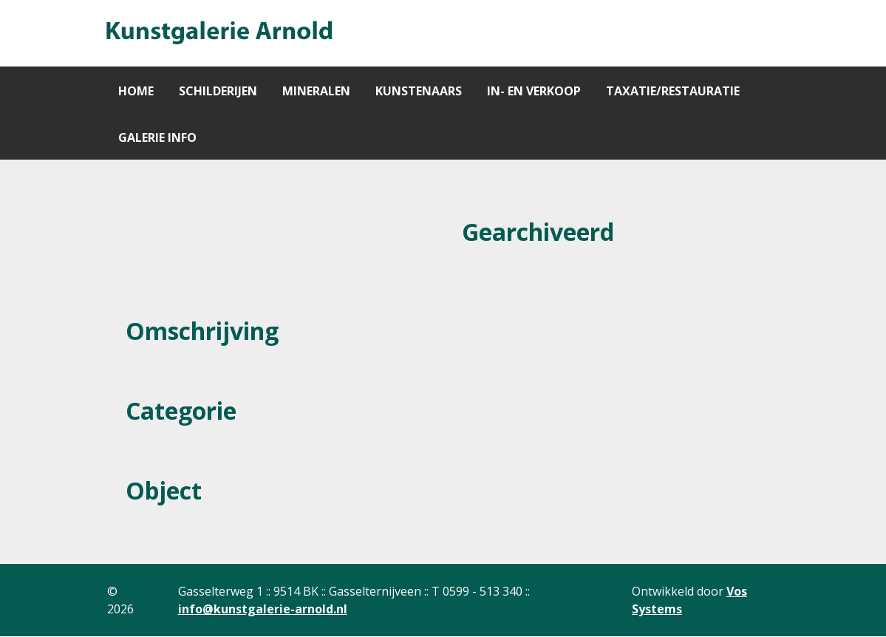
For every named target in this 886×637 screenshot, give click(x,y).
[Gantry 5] (218, 33)
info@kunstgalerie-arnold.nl (262, 609)
